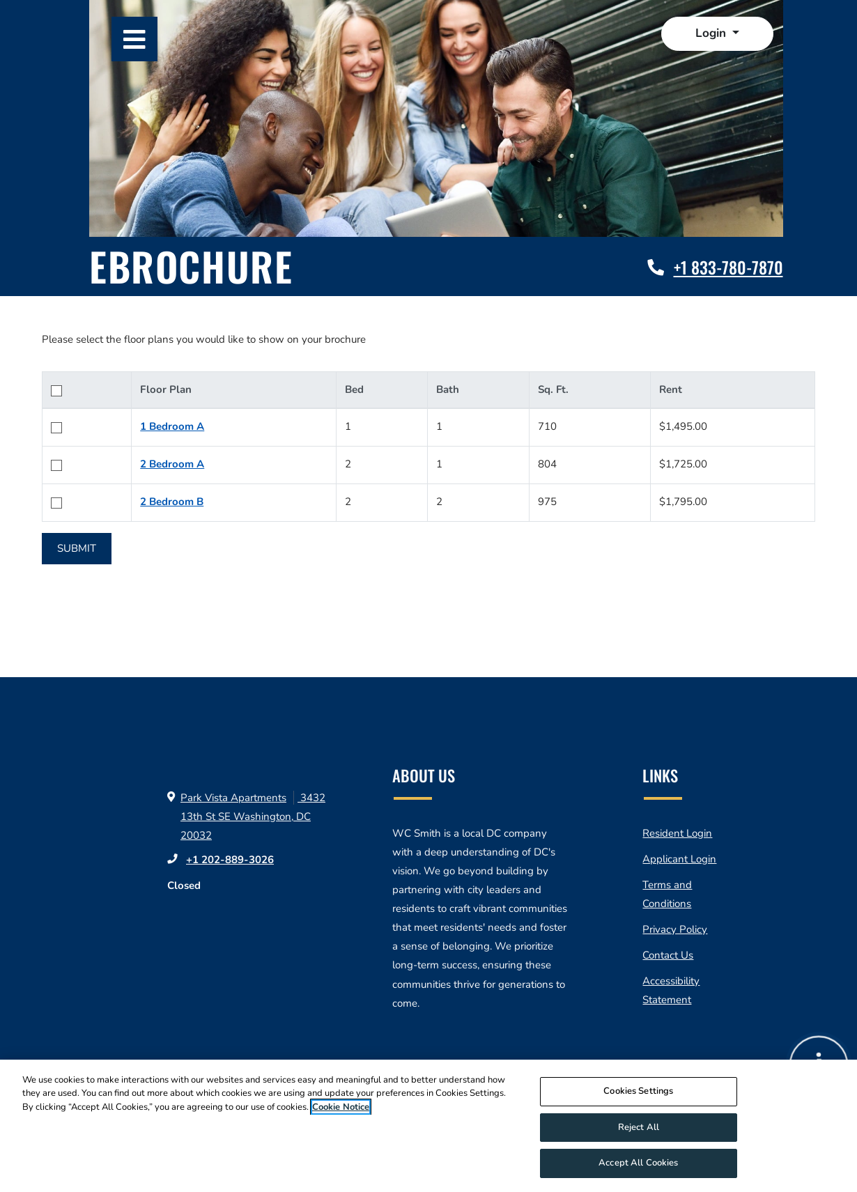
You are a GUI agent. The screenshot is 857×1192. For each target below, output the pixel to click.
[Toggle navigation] (134, 39)
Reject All (638, 1132)
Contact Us (667, 955)
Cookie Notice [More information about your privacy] (340, 1112)
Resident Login (677, 833)
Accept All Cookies (638, 1168)
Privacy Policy (674, 929)
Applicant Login (679, 859)
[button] (717, 34)
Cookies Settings (638, 1096)
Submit (76, 548)
